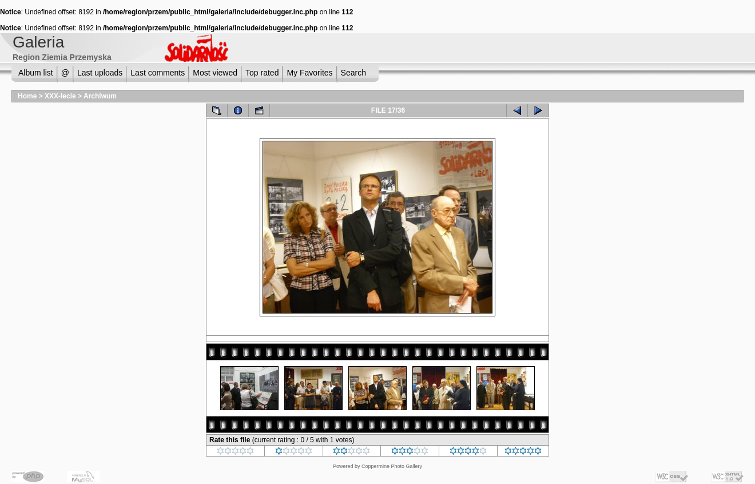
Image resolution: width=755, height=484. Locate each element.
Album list (35, 72)
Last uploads (99, 72)
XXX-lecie (60, 96)
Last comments (157, 72)
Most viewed (215, 72)
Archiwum (100, 96)
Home (27, 96)
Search (353, 72)
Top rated (262, 72)
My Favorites (309, 72)
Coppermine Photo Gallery (391, 466)
